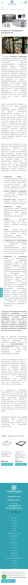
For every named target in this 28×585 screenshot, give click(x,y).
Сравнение (14, 555)
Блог (8, 8)
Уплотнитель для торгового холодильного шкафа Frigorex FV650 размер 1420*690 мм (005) (20, 455)
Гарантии (14, 538)
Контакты (14, 530)
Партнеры (14, 547)
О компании (14, 520)
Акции (14, 528)
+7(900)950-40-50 (14, 497)
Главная (3, 8)
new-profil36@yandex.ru (14, 508)
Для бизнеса (14, 536)
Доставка (14, 525)
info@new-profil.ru (14, 500)
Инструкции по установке (14, 533)
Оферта (14, 568)
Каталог (14, 518)
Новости (14, 563)
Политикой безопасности (19, 577)
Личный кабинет (14, 542)
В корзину (7, 464)
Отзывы (14, 560)
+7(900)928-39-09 (14, 506)
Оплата (14, 523)
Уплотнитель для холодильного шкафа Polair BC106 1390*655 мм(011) (6, 454)
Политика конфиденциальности (14, 558)
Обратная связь (14, 553)
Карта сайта (14, 565)
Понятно (8, 581)
